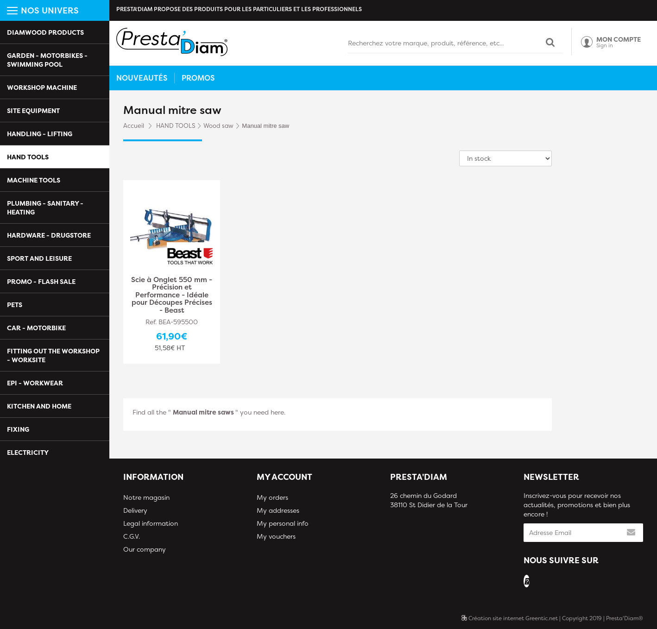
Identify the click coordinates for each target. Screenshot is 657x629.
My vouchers (276, 536)
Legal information (150, 523)
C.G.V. (131, 536)
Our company (144, 549)
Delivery (135, 510)
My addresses (278, 510)
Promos (198, 78)
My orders (272, 497)
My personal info (283, 523)
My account (284, 477)
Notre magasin (146, 497)
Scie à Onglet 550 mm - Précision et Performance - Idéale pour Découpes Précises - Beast (171, 295)
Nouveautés (141, 78)
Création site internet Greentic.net (509, 618)
